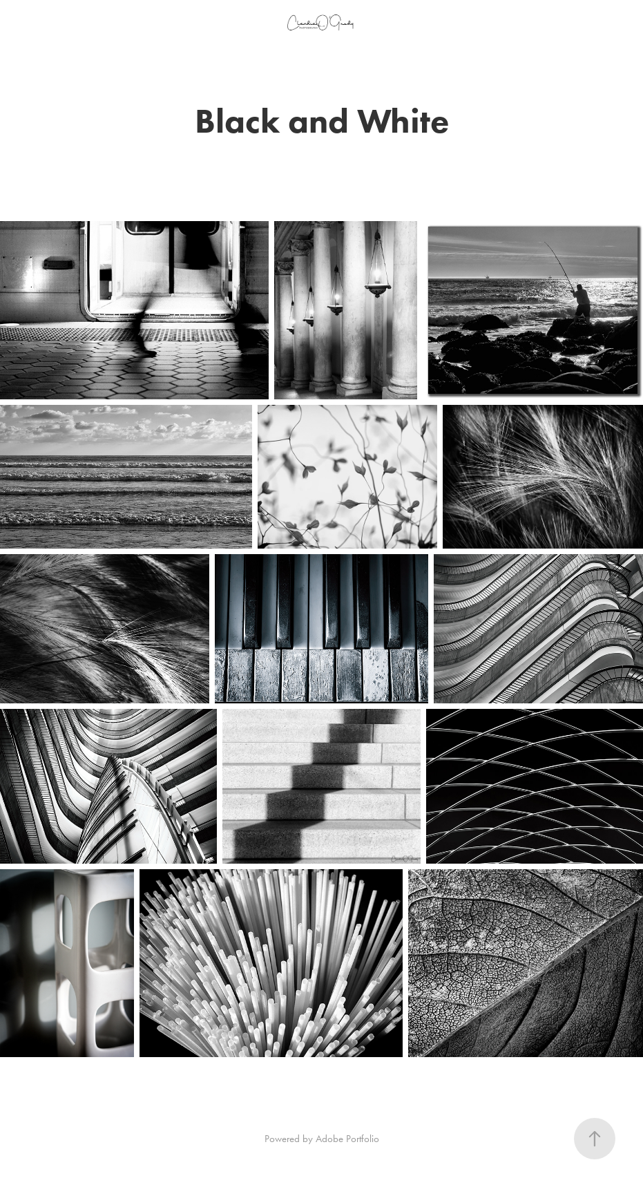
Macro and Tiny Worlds (83, 32)
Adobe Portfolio (347, 1138)
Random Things (60, 65)
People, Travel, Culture (80, 16)
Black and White (70, 49)
